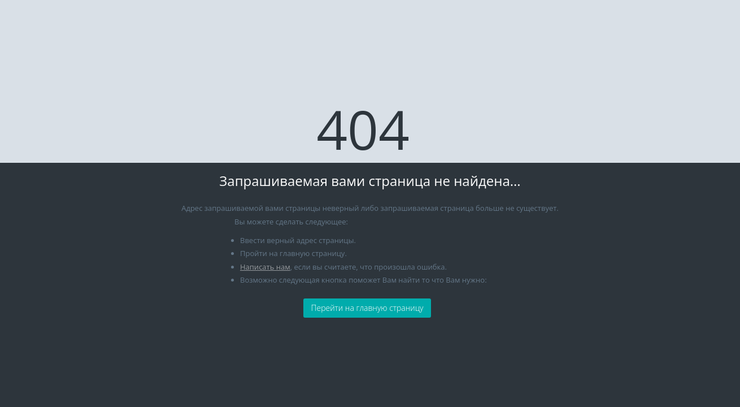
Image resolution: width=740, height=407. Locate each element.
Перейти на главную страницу (367, 307)
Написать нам (265, 267)
